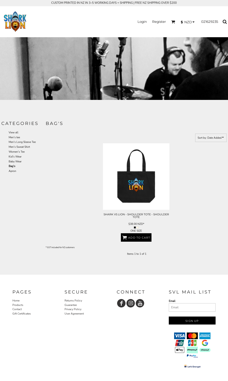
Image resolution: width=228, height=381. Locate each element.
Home (16, 300)
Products (17, 305)
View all (13, 132)
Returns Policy (73, 300)
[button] (173, 22)
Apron (12, 171)
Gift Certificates (21, 313)
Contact (17, 309)
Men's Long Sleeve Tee (22, 142)
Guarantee (71, 305)
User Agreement (74, 313)
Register (159, 21)
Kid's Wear (15, 156)
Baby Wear (15, 161)
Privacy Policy (73, 309)
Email (172, 301)
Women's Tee (17, 152)
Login (142, 21)
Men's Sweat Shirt (19, 147)
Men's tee (14, 137)
